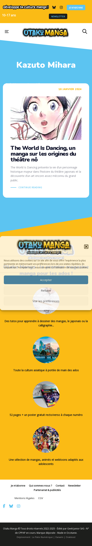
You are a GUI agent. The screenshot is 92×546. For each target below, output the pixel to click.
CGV (40, 498)
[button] (86, 246)
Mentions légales (24, 498)
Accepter (46, 280)
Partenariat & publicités (47, 490)
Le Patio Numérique (42, 537)
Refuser (46, 290)
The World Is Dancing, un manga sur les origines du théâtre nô (46, 140)
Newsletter (58, 16)
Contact (60, 485)
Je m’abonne (76, 7)
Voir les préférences (46, 301)
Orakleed (70, 537)
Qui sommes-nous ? (40, 485)
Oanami (59, 537)
